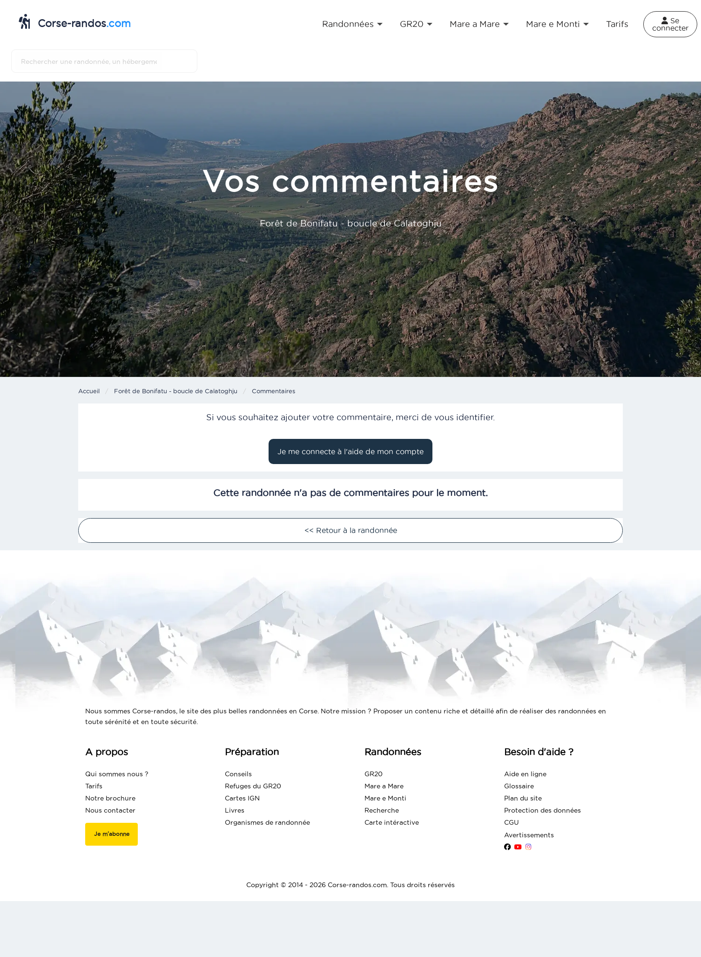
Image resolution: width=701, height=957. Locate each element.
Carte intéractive (391, 822)
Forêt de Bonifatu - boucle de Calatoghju (175, 391)
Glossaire (519, 786)
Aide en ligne (525, 774)
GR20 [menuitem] (412, 24)
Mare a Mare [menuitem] (475, 24)
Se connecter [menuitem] (670, 24)
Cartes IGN (242, 798)
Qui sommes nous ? (116, 774)
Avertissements (529, 835)
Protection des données (542, 810)
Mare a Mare (384, 786)
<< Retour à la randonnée (350, 530)
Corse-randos (75, 21)
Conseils (238, 774)
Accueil (89, 391)
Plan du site (523, 798)
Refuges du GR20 (253, 786)
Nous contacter (110, 810)
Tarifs (93, 786)
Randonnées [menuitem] (348, 24)
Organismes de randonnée (267, 822)
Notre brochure (110, 798)
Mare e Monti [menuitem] (553, 24)
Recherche (381, 810)
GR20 (373, 774)
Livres (234, 810)
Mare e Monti (385, 798)
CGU (511, 822)
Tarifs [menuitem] (617, 24)
